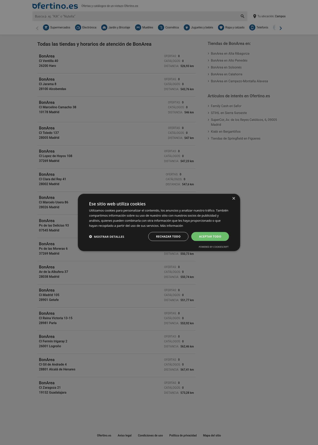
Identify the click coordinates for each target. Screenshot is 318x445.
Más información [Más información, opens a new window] (172, 225)
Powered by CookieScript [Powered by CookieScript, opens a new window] (214, 247)
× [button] (233, 198)
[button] (106, 236)
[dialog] (159, 222)
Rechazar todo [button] (167, 236)
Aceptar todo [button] (210, 236)
